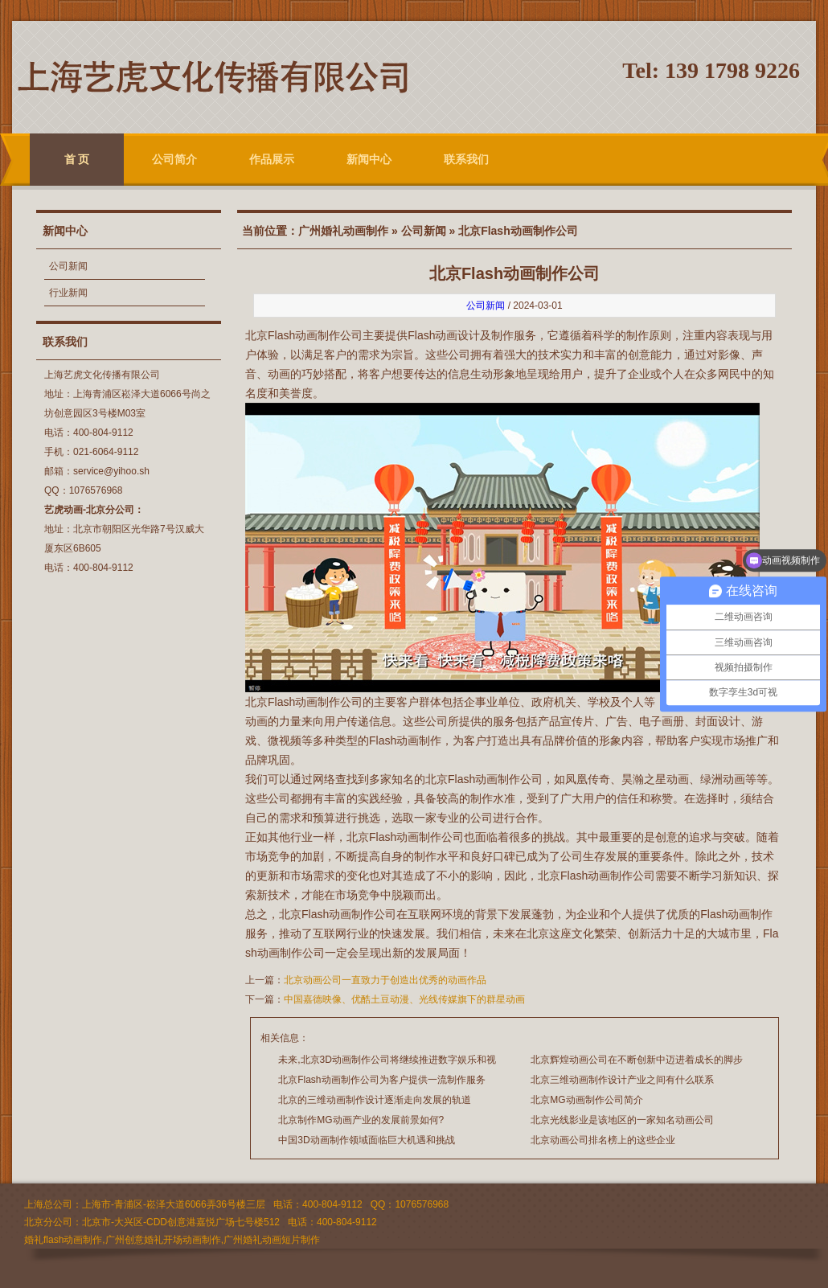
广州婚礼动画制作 (343, 230)
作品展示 (271, 159)
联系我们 (466, 159)
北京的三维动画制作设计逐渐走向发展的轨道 (374, 1099)
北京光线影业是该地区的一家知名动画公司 (622, 1120)
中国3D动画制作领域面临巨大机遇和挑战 (366, 1140)
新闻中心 (368, 159)
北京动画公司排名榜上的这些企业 (603, 1140)
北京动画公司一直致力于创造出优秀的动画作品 (385, 980)
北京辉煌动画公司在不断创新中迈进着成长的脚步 (637, 1059)
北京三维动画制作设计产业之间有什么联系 (622, 1079)
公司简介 (174, 159)
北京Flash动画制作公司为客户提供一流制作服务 (381, 1079)
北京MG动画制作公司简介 (586, 1099)
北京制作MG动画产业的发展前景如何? (361, 1120)
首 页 (77, 159)
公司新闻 (68, 266)
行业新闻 (68, 292)
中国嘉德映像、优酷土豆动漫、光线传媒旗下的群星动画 (404, 999)
